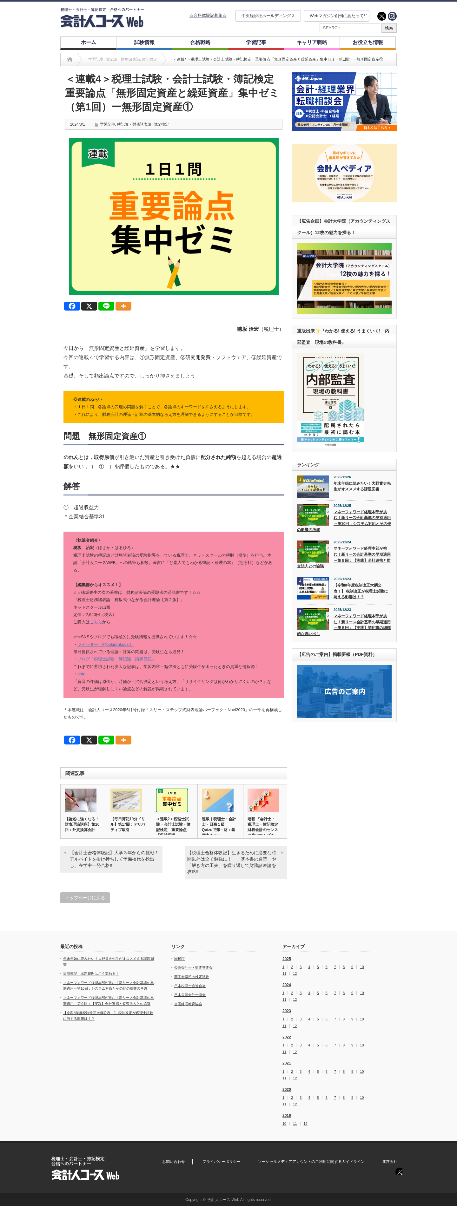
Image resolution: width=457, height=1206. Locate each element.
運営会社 (389, 1161)
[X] (89, 306)
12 (295, 973)
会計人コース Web (223, 1199)
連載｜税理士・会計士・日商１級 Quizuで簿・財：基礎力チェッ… (219, 827)
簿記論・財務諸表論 (134, 124)
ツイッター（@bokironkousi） (105, 644)
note (81, 674)
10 (362, 967)
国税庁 (179, 958)
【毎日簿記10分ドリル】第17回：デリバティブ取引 (127, 824)
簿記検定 (161, 124)
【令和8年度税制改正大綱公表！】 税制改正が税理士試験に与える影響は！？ (361, 591)
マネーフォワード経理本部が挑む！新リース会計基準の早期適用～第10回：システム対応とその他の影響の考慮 (344, 521)
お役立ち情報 (368, 42)
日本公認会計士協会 (190, 995)
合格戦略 (200, 42)
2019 (286, 1115)
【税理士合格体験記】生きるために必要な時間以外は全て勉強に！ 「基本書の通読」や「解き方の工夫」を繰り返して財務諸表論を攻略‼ (231, 862)
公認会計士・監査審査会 (193, 967)
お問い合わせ (173, 1161)
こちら (96, 621)
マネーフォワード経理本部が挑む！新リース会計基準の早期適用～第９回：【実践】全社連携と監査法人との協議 (344, 557)
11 (284, 973)
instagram (392, 16)
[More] (123, 306)
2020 (286, 1089)
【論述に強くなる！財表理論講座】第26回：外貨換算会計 (82, 824)
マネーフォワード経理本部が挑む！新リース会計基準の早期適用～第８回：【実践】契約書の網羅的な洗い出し (344, 625)
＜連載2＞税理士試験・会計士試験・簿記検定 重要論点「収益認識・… (173, 827)
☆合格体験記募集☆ (208, 15)
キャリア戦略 (312, 42)
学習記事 (256, 42)
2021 (286, 1063)
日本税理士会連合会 (190, 986)
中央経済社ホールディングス (268, 15)
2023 (286, 1011)
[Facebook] (72, 306)
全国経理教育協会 (188, 1004)
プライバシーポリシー (221, 1161)
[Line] (106, 306)
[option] (344, 101)
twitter (381, 16)
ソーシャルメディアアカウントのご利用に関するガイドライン (311, 1161)
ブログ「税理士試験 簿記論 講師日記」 (116, 659)
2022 (286, 1037)
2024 (286, 985)
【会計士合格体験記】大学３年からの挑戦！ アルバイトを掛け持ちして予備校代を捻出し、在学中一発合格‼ (116, 859)
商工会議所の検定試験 (191, 977)
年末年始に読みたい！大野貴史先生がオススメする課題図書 (362, 486)
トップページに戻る (85, 897)
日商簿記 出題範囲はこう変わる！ (91, 973)
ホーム (88, 42)
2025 (286, 959)
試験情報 (144, 42)
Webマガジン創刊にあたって (337, 15)
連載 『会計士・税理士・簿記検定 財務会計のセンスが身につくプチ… (263, 827)
